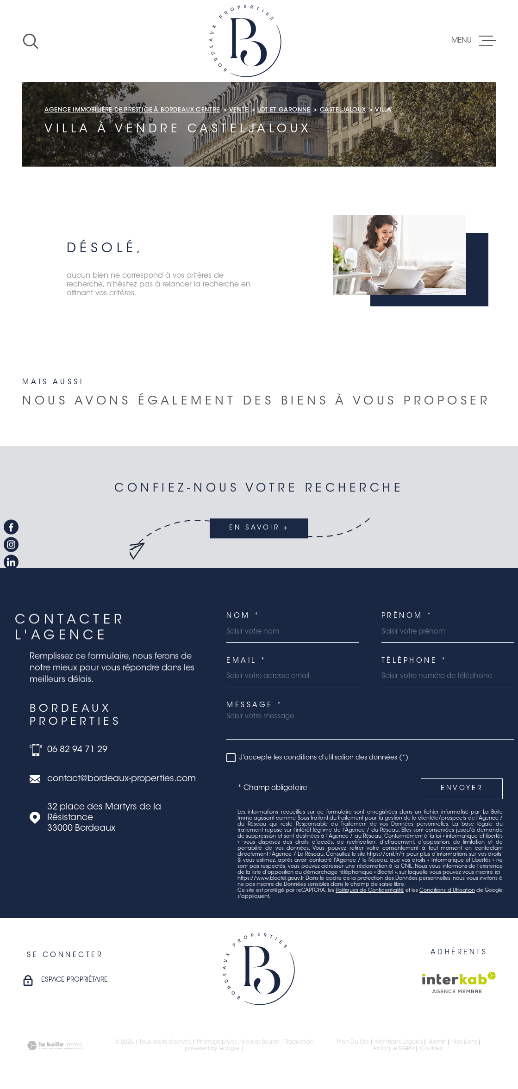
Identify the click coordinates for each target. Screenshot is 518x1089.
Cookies (431, 1049)
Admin (438, 1042)
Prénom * (407, 616)
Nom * (243, 616)
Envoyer (462, 788)
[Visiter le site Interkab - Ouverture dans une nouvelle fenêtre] (459, 982)
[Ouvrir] (30, 41)
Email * (246, 661)
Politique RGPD (394, 1049)
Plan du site (353, 1042)
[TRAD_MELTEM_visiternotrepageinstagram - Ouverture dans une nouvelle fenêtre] (11, 544)
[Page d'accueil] (245, 41)
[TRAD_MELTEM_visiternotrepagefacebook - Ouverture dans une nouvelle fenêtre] (11, 526)
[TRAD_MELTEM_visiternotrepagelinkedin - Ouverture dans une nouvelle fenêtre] (11, 562)
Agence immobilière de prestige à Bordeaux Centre (132, 110)
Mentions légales (399, 1042)
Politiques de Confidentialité (370, 890)
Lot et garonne (283, 110)
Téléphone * (414, 661)
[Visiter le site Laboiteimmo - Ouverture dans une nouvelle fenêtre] (54, 1045)
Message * (254, 705)
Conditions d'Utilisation (446, 890)
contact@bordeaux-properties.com (121, 779)
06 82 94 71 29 (77, 750)
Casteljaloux (343, 110)
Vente (238, 110)
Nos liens (464, 1042)
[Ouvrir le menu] (473, 41)
